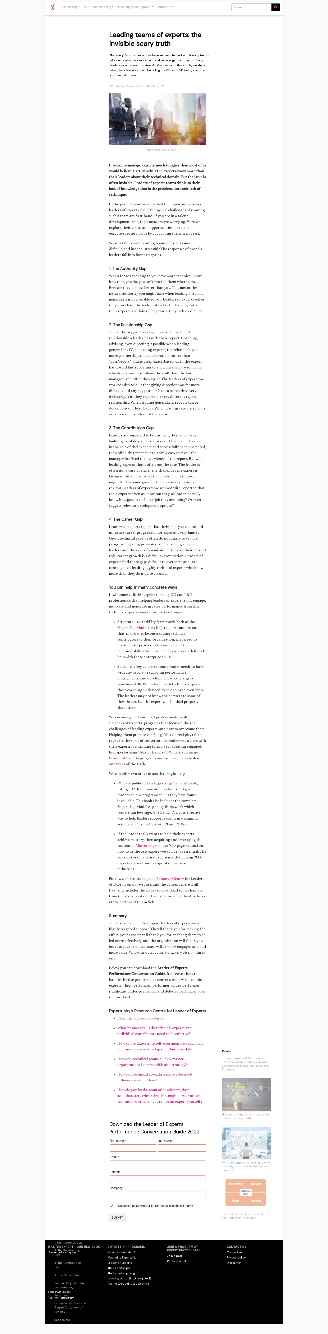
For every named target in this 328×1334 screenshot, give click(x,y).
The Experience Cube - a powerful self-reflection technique (245, 1216)
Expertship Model (132, 628)
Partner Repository (61, 1297)
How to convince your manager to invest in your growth (245, 1116)
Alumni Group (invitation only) (128, 1283)
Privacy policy (236, 1257)
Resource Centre (170, 879)
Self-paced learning (97, 7)
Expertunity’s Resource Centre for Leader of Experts (70, 1307)
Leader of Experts (124, 758)
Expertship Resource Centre (140, 1019)
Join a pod (174, 1256)
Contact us (234, 1252)
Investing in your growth (134, 7)
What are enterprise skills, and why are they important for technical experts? (246, 1166)
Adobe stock (168, 149)
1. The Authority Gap (68, 1242)
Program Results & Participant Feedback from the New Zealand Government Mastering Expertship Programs (245, 1063)
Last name (166, 1140)
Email (114, 1157)
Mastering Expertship (122, 1257)
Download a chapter (62, 1252)
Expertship (69, 7)
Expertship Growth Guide (175, 783)
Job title (115, 1172)
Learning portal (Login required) (129, 1278)
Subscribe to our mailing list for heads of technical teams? (156, 1205)
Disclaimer (234, 1263)
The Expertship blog (121, 1273)
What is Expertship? (121, 1252)
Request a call (176, 1261)
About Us (164, 7)
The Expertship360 (121, 1268)
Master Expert (148, 846)
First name (118, 1140)
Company (116, 1188)
